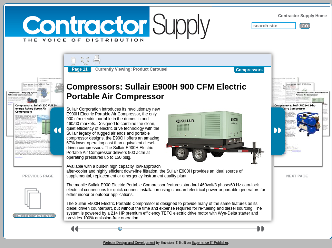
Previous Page (37, 176)
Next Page (297, 176)
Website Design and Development (129, 243)
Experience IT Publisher (210, 243)
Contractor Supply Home (302, 15)
